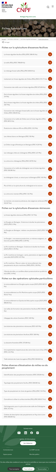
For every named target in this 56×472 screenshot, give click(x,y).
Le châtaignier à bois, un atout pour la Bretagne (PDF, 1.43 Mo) (25, 177)
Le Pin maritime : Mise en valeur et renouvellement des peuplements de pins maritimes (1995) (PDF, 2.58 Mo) (22, 264)
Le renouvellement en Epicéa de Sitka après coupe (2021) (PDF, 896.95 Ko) (25, 302)
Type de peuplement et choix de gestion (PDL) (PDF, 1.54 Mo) (25, 391)
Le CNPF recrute (34, 450)
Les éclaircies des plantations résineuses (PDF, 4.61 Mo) (22, 326)
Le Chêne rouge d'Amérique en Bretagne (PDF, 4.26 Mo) (23, 145)
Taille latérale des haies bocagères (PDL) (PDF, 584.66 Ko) (23, 359)
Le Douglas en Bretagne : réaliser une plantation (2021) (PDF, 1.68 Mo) (26, 231)
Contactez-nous (8, 450)
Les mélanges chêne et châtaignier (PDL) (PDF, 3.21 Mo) (22, 153)
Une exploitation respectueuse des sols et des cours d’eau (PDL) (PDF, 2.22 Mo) (26, 351)
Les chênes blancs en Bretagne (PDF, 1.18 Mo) (19, 136)
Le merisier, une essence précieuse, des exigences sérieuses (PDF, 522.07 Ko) (26, 202)
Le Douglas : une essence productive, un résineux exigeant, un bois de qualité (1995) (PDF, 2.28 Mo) (25, 239)
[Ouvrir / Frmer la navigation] (53, 6)
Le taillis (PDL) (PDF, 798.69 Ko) (14, 63)
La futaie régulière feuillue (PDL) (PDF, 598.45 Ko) (20, 54)
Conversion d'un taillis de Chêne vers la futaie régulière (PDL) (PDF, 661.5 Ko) (25, 120)
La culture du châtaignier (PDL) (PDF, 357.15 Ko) (20, 161)
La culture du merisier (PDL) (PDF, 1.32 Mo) (18, 194)
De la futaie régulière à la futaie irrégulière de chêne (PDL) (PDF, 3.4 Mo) (25, 95)
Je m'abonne (28, 443)
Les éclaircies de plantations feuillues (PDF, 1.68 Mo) (21, 334)
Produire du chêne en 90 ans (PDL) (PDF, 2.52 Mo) (21, 128)
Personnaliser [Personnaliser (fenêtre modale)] (42, 469)
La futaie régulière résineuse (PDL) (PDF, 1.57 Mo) (20, 215)
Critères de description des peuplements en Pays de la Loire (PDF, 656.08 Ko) (24, 416)
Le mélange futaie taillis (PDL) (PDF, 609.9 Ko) (19, 71)
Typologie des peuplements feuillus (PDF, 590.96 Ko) (22, 383)
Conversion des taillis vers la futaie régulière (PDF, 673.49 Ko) (24, 87)
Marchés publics (34, 454)
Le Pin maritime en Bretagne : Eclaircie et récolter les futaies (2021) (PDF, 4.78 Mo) (24, 248)
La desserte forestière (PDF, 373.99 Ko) (17, 343)
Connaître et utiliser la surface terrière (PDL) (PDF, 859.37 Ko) (25, 399)
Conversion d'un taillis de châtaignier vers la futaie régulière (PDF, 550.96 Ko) (24, 169)
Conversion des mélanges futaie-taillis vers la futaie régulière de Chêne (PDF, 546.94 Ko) (26, 112)
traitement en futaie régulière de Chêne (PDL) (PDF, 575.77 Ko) (25, 79)
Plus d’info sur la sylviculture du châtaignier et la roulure (23, 186)
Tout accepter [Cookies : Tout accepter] (14, 469)
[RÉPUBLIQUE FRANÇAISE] (9, 7)
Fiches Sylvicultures (43, 39)
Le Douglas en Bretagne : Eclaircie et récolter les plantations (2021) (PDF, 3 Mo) (24, 223)
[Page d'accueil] (24, 7)
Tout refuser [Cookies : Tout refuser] (28, 469)
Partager (6, 42)
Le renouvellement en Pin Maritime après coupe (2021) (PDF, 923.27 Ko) (24, 293)
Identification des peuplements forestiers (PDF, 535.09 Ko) (24, 375)
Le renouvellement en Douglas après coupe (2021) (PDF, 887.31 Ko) (25, 285)
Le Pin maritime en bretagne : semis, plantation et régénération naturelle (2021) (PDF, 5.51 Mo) (25, 256)
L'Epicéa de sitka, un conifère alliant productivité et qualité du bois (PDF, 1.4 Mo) (25, 272)
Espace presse (7, 454)
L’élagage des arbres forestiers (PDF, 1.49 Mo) (19, 318)
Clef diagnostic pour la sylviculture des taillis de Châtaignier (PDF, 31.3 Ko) (24, 407)
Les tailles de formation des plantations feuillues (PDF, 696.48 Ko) (25, 310)
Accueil (4, 39)
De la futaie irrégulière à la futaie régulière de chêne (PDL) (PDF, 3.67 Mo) (25, 103)
